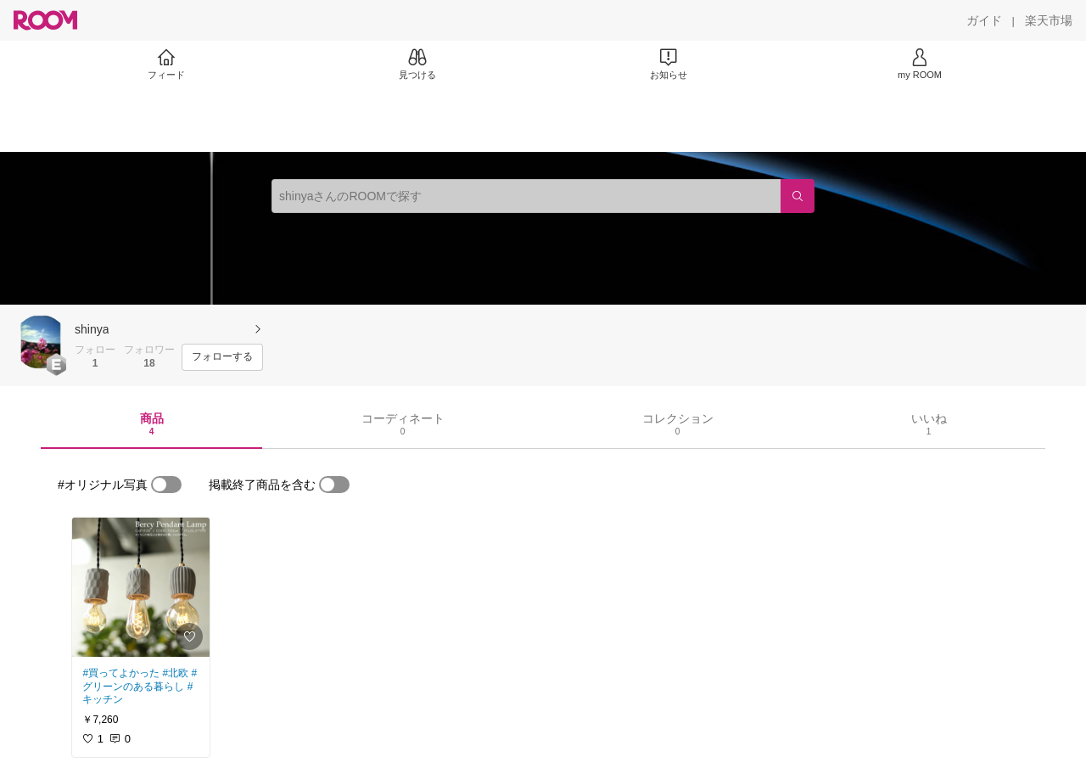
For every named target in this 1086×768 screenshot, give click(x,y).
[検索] (797, 196)
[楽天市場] (1048, 20)
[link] (141, 587)
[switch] (166, 484)
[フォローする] (222, 357)
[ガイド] (984, 20)
